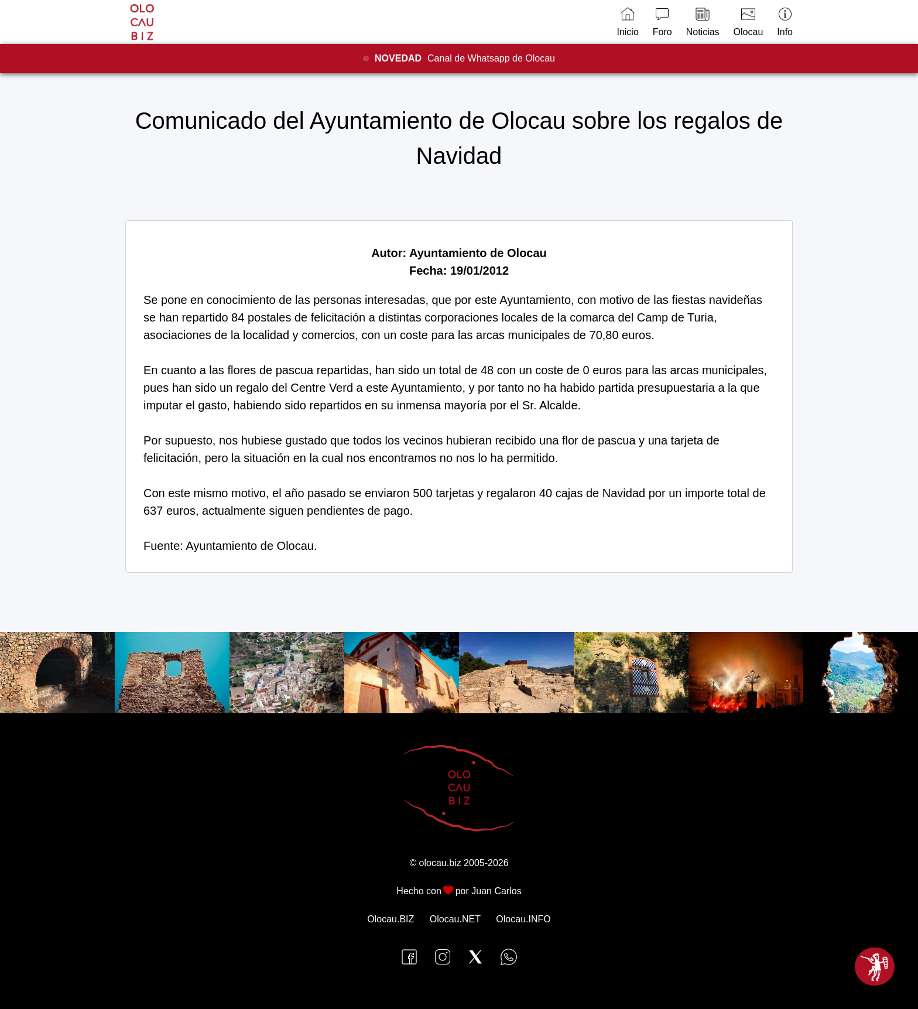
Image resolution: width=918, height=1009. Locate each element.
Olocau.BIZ (390, 919)
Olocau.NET (455, 919)
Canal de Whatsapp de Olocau (465, 58)
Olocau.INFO (523, 919)
